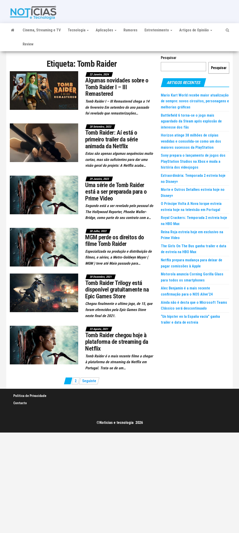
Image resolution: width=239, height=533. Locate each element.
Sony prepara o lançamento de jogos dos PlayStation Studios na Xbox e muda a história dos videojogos (193, 161)
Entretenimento (158, 30)
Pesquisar (168, 58)
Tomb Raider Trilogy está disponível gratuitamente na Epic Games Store (117, 289)
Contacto (20, 403)
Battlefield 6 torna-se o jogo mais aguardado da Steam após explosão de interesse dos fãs (191, 121)
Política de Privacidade (29, 396)
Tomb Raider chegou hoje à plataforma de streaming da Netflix (116, 342)
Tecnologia (78, 30)
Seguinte (89, 381)
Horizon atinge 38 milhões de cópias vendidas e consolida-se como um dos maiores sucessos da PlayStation (191, 141)
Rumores (130, 30)
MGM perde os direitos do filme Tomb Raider (114, 241)
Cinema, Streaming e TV (42, 30)
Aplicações (106, 30)
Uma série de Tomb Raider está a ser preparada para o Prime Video (116, 191)
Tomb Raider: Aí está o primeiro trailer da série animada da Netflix (111, 139)
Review (28, 44)
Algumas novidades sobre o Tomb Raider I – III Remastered (116, 87)
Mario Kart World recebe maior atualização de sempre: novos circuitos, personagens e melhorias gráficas (195, 101)
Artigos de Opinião (195, 30)
